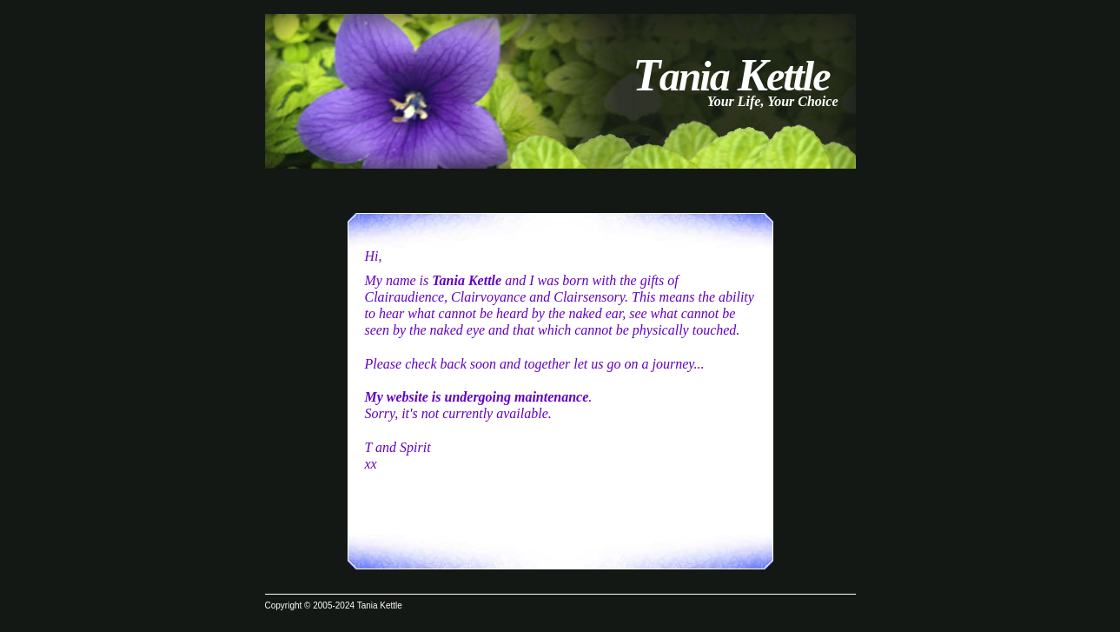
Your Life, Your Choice (772, 101)
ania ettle (731, 76)
